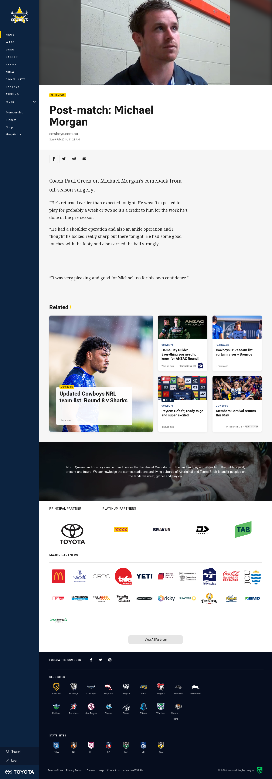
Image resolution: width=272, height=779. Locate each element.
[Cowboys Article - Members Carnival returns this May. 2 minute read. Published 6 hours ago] (237, 404)
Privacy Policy (74, 770)
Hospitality (13, 134)
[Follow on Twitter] (100, 660)
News (10, 34)
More (21, 101)
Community (16, 79)
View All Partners (156, 639)
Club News (58, 95)
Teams (11, 64)
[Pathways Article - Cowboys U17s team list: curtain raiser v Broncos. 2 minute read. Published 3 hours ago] (237, 343)
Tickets (11, 120)
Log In (13, 760)
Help (101, 770)
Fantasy (13, 86)
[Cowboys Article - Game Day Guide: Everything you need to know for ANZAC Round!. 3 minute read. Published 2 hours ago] (182, 343)
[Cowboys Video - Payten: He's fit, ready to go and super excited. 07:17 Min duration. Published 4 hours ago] (182, 404)
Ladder (12, 57)
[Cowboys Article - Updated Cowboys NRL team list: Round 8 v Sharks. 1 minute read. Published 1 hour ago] (101, 374)
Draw (10, 49)
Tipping (12, 94)
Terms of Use (55, 770)
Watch (11, 42)
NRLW (10, 71)
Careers (91, 770)
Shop (9, 127)
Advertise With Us (133, 770)
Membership (14, 112)
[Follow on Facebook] (91, 660)
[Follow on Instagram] (110, 660)
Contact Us (113, 770)
